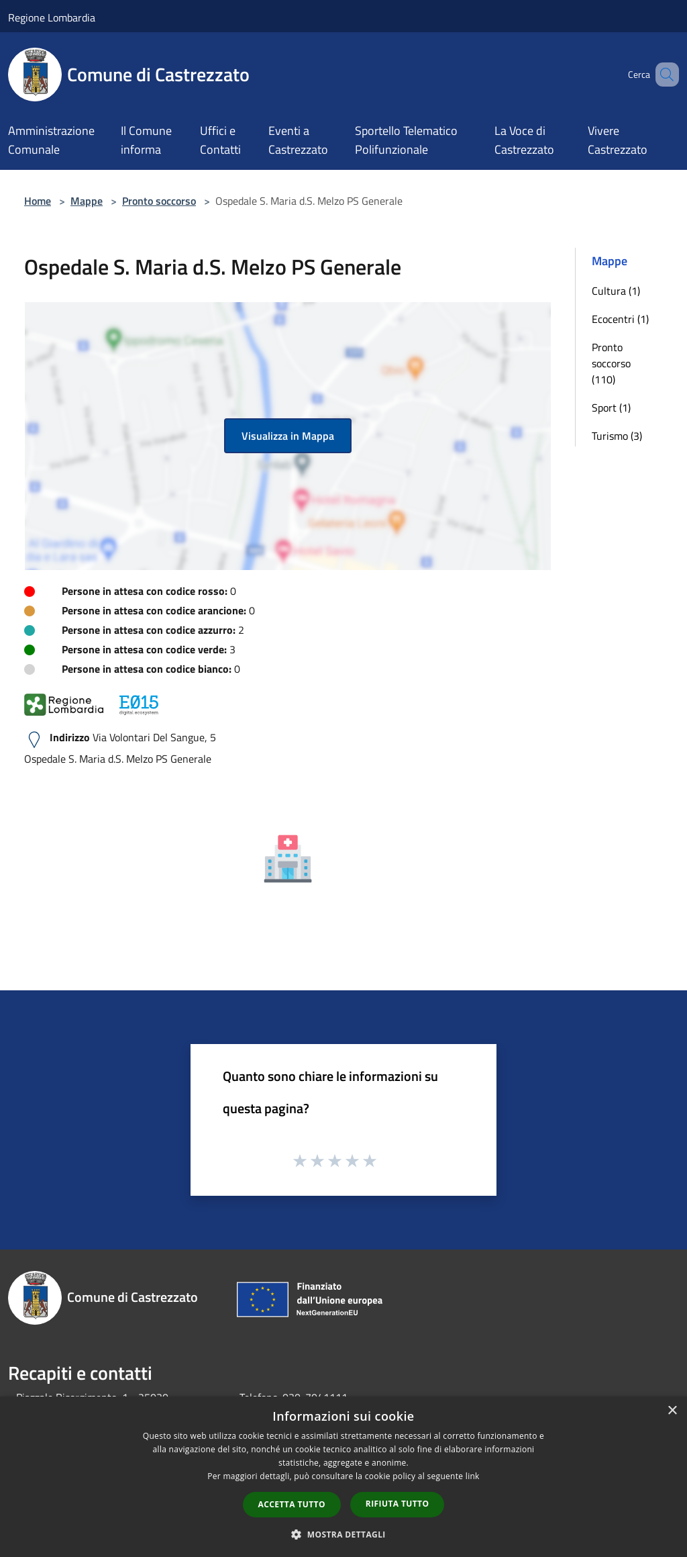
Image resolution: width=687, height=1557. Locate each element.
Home (37, 201)
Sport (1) (611, 407)
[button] (343, 1534)
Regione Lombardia (51, 17)
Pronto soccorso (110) (611, 363)
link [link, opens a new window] (473, 1476)
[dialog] (343, 1477)
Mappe (86, 201)
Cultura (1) (616, 291)
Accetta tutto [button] (291, 1504)
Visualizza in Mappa (288, 436)
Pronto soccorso (159, 201)
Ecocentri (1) (620, 319)
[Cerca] (663, 74)
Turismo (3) (617, 436)
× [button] (672, 1411)
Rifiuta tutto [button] (397, 1503)
